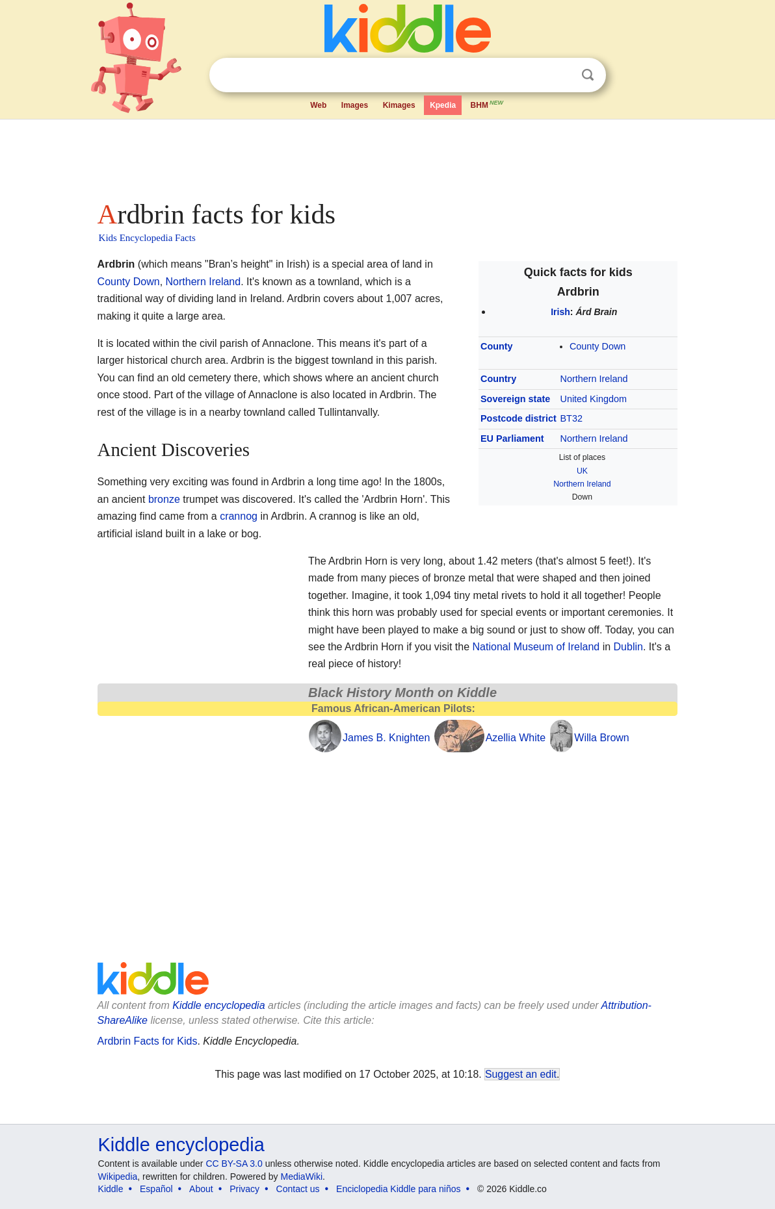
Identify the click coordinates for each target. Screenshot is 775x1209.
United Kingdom (593, 399)
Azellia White (515, 737)
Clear (561, 75)
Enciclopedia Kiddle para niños (398, 1189)
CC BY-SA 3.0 (233, 1163)
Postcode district (518, 418)
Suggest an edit (521, 1074)
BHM (488, 104)
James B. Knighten (386, 737)
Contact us (298, 1189)
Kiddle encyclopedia (218, 1005)
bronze (164, 499)
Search (587, 75)
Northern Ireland (594, 379)
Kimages (399, 105)
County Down (597, 346)
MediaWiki (302, 1176)
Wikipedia (118, 1176)
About (201, 1189)
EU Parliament (512, 438)
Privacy (244, 1189)
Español (156, 1189)
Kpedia (443, 105)
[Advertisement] (387, 156)
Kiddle (111, 1189)
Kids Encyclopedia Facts (147, 238)
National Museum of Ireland (536, 646)
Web (318, 105)
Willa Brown (601, 737)
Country (498, 379)
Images (354, 105)
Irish (560, 312)
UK (582, 471)
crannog (238, 516)
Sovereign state (515, 399)
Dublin (628, 646)
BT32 (571, 418)
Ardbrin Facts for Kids (148, 1041)
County (496, 346)
